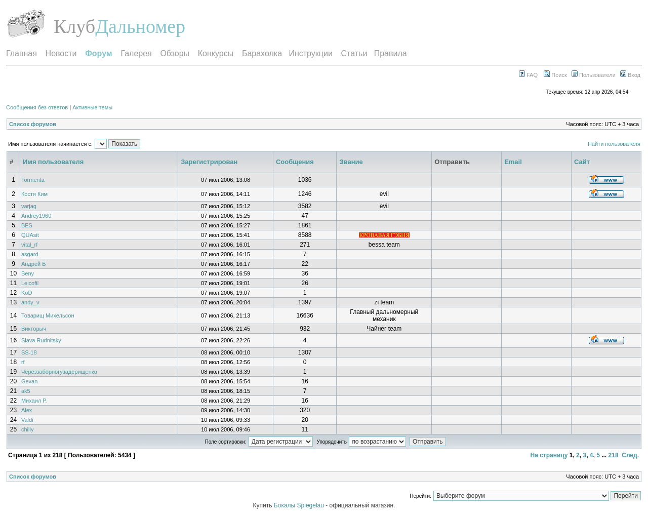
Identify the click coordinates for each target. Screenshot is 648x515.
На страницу (549, 455)
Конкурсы (215, 53)
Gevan (29, 381)
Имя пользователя (53, 162)
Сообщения (295, 162)
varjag (28, 206)
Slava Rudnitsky (41, 340)
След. (630, 455)
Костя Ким (34, 194)
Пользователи (594, 75)
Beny (27, 273)
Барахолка (262, 53)
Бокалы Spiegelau (300, 505)
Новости (61, 53)
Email (513, 162)
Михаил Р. (34, 401)
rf (23, 362)
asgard (29, 254)
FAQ (528, 75)
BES (26, 225)
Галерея (135, 53)
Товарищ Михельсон (47, 315)
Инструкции (310, 53)
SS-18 (29, 352)
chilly (27, 429)
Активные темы (92, 107)
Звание (350, 162)
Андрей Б (33, 264)
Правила (390, 53)
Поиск (555, 75)
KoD (26, 293)
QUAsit (30, 235)
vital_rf (29, 245)
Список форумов (32, 124)
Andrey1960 (36, 216)
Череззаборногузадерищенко (59, 372)
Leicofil (29, 283)
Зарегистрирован (209, 162)
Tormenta (33, 180)
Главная (21, 53)
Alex (26, 410)
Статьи (354, 53)
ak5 (25, 391)
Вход (630, 75)
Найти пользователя (614, 144)
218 (614, 455)
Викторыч (33, 329)
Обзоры (174, 53)
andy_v (30, 302)
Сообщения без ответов (37, 107)
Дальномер (140, 26)
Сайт (582, 162)
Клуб (74, 26)
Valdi (27, 420)
